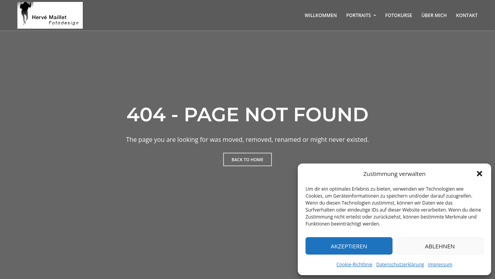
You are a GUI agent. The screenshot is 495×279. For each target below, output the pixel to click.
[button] (479, 173)
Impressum (440, 264)
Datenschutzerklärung (400, 264)
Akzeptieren (349, 246)
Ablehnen (440, 246)
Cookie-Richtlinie (354, 264)
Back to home (247, 159)
